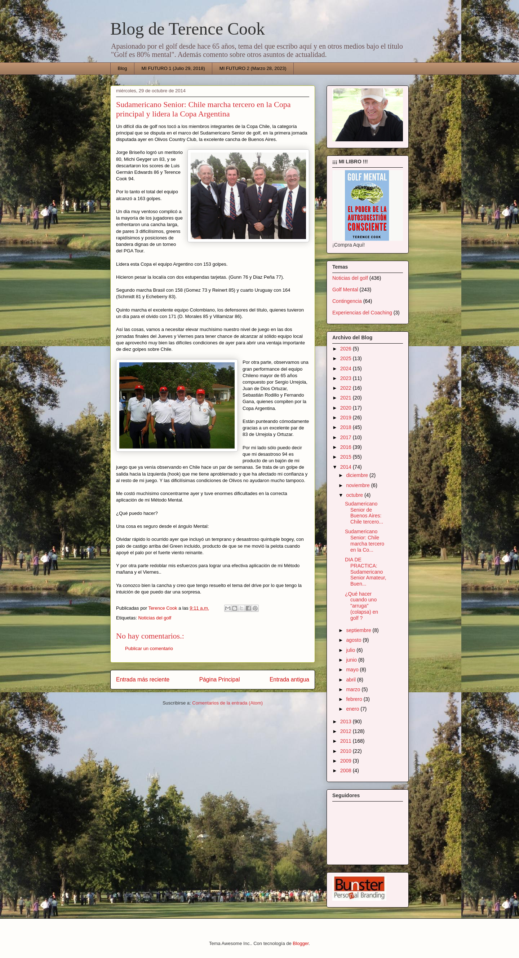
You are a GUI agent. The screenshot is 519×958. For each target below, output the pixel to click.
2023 (346, 378)
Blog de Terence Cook (187, 28)
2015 (346, 457)
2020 (346, 408)
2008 (346, 770)
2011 (346, 741)
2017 (346, 437)
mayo (353, 669)
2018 (346, 427)
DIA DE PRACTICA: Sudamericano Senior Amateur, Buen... (365, 572)
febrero (354, 699)
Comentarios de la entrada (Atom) (227, 703)
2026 (346, 349)
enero (353, 709)
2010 (346, 751)
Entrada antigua (289, 679)
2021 (346, 398)
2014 (346, 467)
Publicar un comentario (149, 648)
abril (351, 680)
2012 (346, 731)
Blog (122, 68)
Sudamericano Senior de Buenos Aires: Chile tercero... (364, 513)
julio (351, 650)
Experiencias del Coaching (362, 312)
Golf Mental (345, 289)
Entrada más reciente (142, 679)
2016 (346, 447)
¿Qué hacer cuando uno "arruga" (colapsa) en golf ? (361, 606)
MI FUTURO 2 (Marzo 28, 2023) (253, 68)
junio (352, 660)
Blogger (301, 943)
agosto (354, 640)
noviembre (358, 485)
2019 (346, 417)
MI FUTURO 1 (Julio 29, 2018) (173, 68)
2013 (346, 721)
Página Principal (219, 679)
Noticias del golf (154, 618)
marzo (353, 689)
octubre (355, 495)
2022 (346, 388)
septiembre (359, 630)
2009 (346, 761)
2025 (346, 358)
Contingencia (347, 301)
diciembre (357, 475)
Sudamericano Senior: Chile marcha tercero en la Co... (364, 540)
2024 (346, 368)
